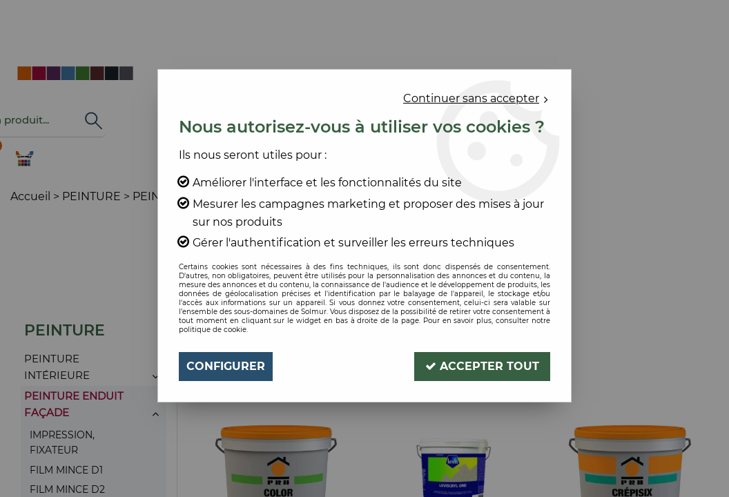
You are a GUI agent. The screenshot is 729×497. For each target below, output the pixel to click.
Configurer (225, 366)
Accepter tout (482, 366)
